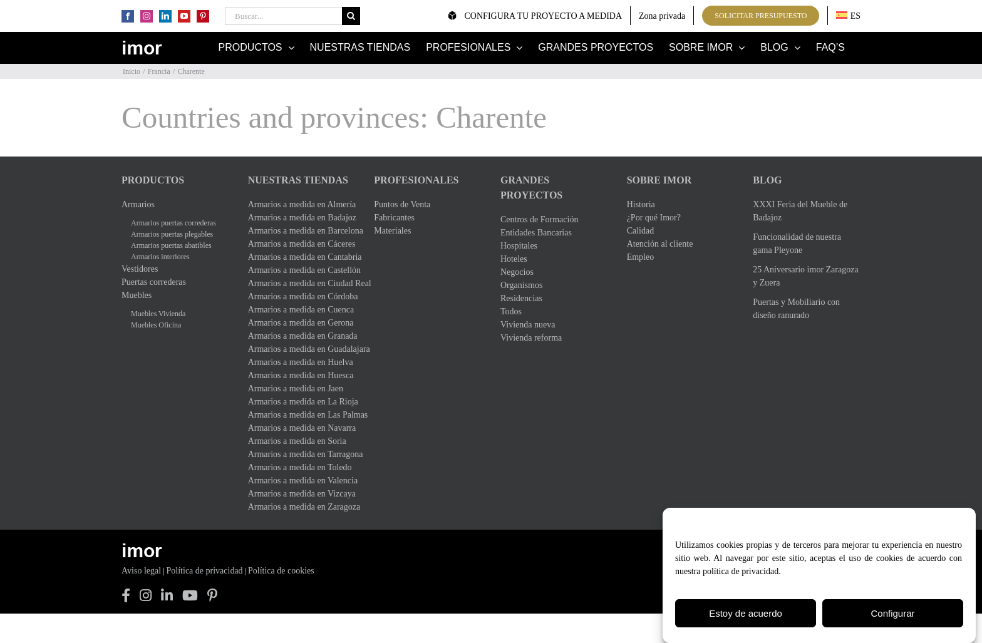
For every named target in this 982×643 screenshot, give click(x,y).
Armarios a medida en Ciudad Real (302, 283)
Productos (152, 180)
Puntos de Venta (402, 204)
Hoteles (513, 259)
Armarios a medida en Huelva (300, 362)
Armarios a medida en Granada (302, 336)
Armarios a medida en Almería (302, 204)
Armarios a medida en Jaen (295, 388)
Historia (641, 204)
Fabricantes (394, 217)
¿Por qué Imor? (654, 217)
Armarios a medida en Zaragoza (302, 507)
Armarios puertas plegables (172, 234)
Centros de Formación (539, 219)
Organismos (521, 285)
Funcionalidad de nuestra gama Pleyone (797, 243)
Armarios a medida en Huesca (301, 375)
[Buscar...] (283, 16)
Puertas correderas (153, 282)
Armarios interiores (160, 256)
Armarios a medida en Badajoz (302, 217)
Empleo (640, 257)
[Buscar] (351, 16)
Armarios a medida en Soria (297, 441)
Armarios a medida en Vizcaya (302, 493)
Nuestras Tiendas (298, 180)
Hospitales (518, 245)
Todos (511, 311)
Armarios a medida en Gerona (301, 322)
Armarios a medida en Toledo (300, 467)
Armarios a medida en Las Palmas (302, 414)
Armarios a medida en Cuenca (301, 309)
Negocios (517, 272)
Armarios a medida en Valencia (302, 480)
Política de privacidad (205, 570)
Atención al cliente (660, 244)
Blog (767, 180)
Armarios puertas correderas (173, 223)
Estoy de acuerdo (745, 614)
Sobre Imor (659, 180)
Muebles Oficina (156, 325)
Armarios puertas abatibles (171, 245)
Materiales (392, 230)
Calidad (640, 230)
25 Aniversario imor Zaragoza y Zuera (805, 276)
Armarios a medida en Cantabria (302, 257)
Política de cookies (281, 570)
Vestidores (139, 269)
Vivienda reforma (531, 337)
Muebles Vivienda (158, 313)
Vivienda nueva (527, 324)
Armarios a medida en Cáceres (302, 244)
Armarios (138, 204)
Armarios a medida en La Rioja (302, 401)
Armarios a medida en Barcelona (302, 230)
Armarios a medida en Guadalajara (302, 349)
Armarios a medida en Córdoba (302, 296)
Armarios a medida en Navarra (302, 428)
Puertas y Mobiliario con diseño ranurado (796, 308)
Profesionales (416, 180)
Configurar (892, 614)
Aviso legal (141, 570)
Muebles (136, 295)
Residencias (521, 298)
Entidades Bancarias (536, 232)
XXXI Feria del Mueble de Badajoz (800, 211)
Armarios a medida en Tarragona (302, 454)
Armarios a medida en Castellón (302, 270)
